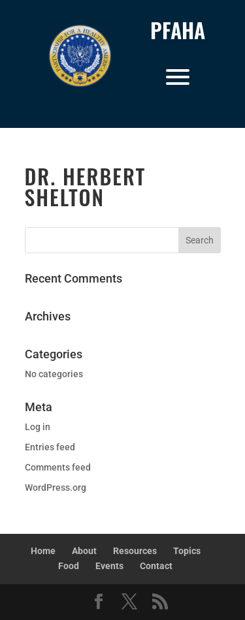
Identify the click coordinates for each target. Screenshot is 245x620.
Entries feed (50, 447)
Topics (187, 551)
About (84, 551)
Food (68, 566)
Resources (135, 551)
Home (43, 551)
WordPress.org (55, 487)
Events (109, 566)
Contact (156, 566)
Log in (37, 427)
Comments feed (58, 467)
